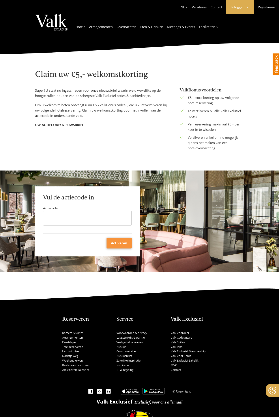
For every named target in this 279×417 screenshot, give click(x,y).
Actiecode (50, 208)
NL (183, 7)
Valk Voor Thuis (181, 356)
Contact (216, 7)
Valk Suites (178, 342)
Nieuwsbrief (124, 356)
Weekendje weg (72, 360)
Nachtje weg (70, 356)
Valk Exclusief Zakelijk (184, 360)
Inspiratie (122, 365)
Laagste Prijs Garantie (130, 337)
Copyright (183, 391)
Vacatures (199, 7)
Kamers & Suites (72, 333)
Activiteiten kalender (75, 370)
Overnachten (126, 27)
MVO (174, 365)
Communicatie (126, 351)
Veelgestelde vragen (129, 342)
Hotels (80, 27)
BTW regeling (124, 370)
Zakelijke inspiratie (128, 360)
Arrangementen (101, 27)
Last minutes (70, 351)
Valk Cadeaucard (182, 337)
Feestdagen (69, 342)
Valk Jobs (176, 347)
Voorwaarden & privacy (131, 333)
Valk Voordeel (180, 333)
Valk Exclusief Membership (188, 351)
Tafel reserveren (72, 347)
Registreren (266, 7)
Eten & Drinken (151, 27)
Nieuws (121, 347)
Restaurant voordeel (75, 365)
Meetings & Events (181, 27)
